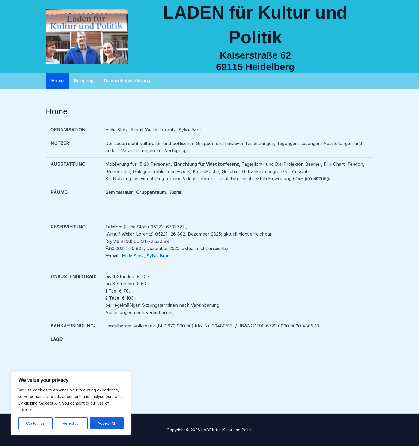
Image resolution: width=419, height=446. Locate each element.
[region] (71, 403)
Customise (35, 423)
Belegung (81, 80)
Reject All (71, 423)
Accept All (107, 423)
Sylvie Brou (159, 255)
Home (56, 80)
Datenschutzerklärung (123, 80)
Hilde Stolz (133, 255)
